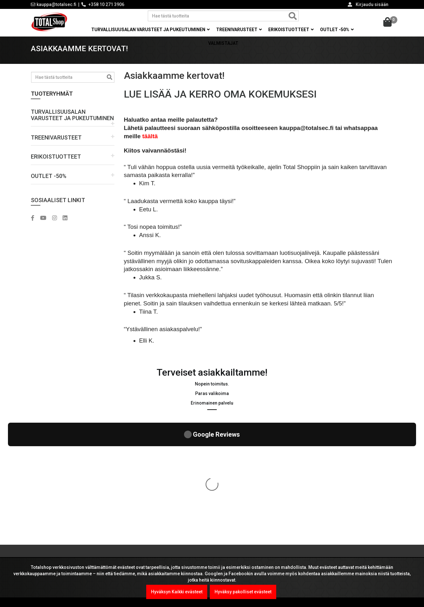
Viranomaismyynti (238, 494)
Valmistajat (223, 43)
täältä (150, 142)
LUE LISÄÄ (49, 542)
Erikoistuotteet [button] (291, 29)
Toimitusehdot (234, 519)
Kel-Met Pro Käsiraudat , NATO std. (176, 475)
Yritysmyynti (232, 481)
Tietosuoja (230, 506)
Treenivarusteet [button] (239, 29)
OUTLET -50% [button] (337, 29)
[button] (72, 121)
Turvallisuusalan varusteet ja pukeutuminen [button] (150, 29)
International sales (238, 532)
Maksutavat (231, 468)
